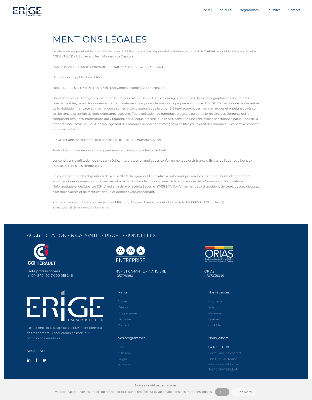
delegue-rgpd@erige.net (91, 207)
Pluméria (124, 365)
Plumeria (215, 301)
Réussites (273, 10)
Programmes (248, 10)
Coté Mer (215, 325)
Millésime (125, 353)
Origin (122, 359)
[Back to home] (47, 10)
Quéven (214, 319)
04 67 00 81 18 (218, 347)
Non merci (244, 392)
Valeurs (225, 10)
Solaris (213, 307)
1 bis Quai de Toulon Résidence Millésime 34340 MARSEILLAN (223, 364)
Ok (222, 392)
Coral (121, 347)
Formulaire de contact (224, 353)
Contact (294, 10)
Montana (215, 313)
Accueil (206, 10)
